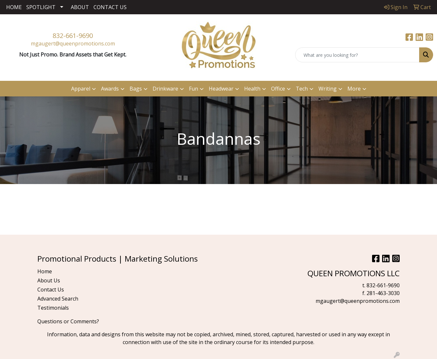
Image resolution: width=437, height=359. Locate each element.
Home (44, 271)
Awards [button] (110, 88)
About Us (48, 280)
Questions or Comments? (68, 321)
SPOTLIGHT (41, 7)
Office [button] (278, 88)
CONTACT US (110, 7)
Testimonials (53, 307)
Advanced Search (57, 298)
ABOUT (80, 7)
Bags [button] (136, 88)
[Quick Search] (357, 54)
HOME (14, 7)
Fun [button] (193, 88)
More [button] (354, 88)
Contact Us (50, 289)
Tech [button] (302, 88)
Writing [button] (327, 88)
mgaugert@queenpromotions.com (73, 43)
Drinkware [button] (165, 88)
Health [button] (252, 88)
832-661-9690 (73, 35)
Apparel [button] (80, 88)
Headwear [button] (221, 88)
